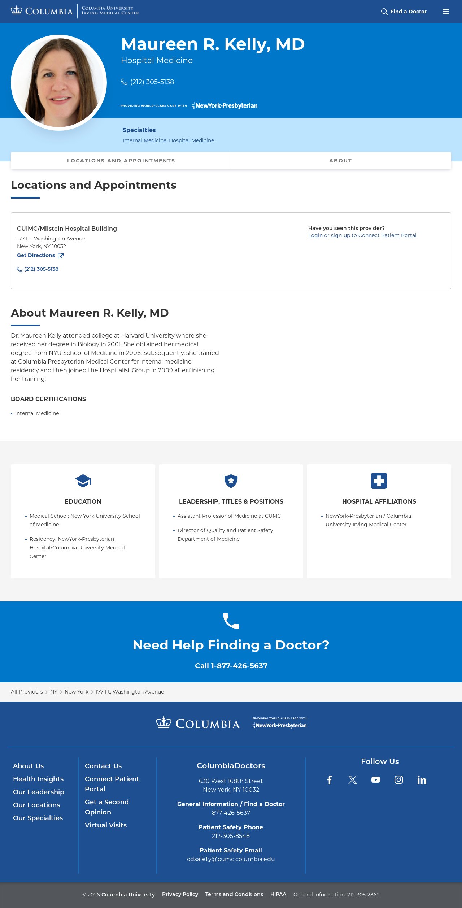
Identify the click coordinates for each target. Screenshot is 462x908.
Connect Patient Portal (112, 784)
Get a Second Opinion (107, 807)
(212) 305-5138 (152, 82)
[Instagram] (399, 780)
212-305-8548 (231, 836)
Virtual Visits (106, 825)
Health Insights (38, 779)
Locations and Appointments (121, 160)
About (340, 160)
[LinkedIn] (422, 780)
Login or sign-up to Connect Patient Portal (362, 235)
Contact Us (103, 766)
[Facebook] (329, 780)
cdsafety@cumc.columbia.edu (231, 859)
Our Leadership (38, 792)
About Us (28, 766)
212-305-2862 (363, 894)
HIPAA (278, 895)
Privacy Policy (180, 895)
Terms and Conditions (234, 895)
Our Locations (36, 805)
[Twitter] (352, 780)
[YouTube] (376, 780)
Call (231, 665)
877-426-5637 (231, 812)
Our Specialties (38, 818)
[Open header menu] (445, 11)
